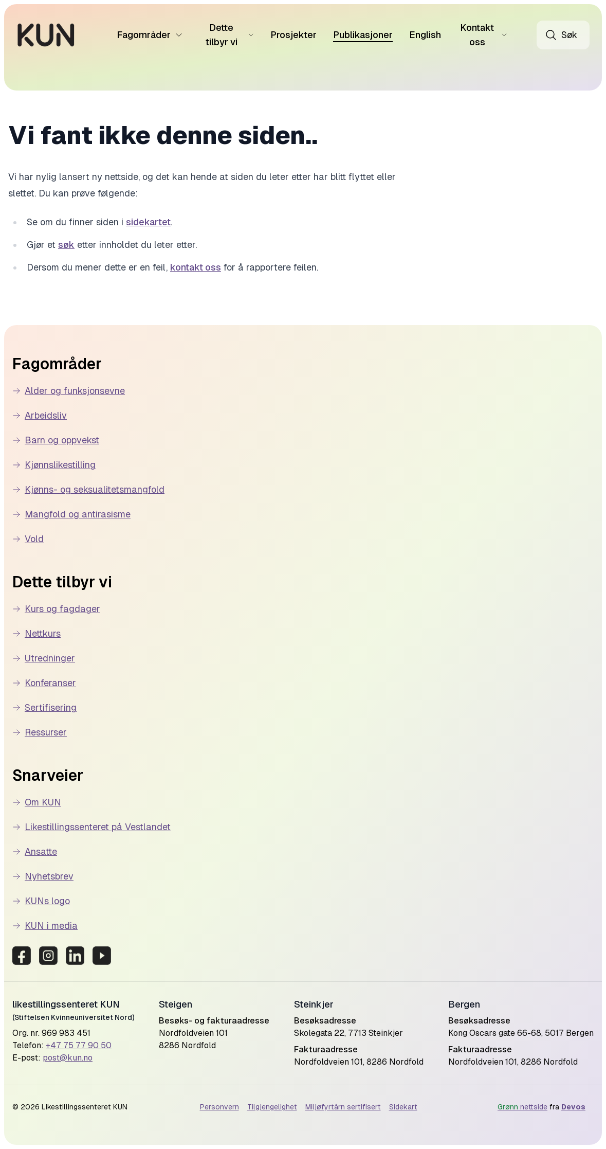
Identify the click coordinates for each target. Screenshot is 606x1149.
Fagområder (150, 34)
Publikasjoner (363, 34)
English (425, 34)
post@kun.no (68, 1058)
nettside (522, 1107)
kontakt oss (195, 267)
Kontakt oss (483, 34)
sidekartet (148, 222)
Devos (573, 1107)
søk (66, 244)
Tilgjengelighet (272, 1107)
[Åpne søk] (563, 35)
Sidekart (403, 1107)
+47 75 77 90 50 (79, 1045)
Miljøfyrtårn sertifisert (343, 1107)
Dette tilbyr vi (230, 34)
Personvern (219, 1107)
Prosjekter (293, 34)
